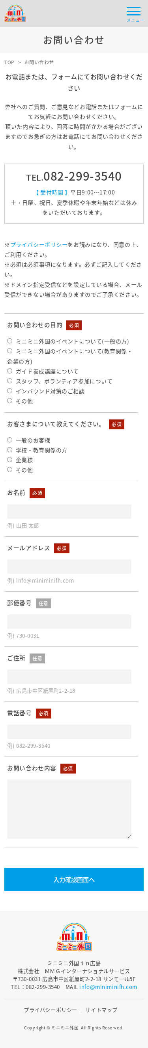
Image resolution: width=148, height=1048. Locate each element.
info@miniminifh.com (108, 987)
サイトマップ (101, 1010)
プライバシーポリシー (39, 244)
